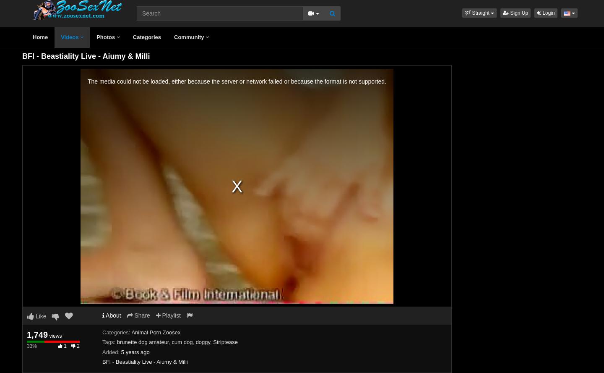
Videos (72, 37)
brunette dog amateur (143, 342)
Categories (147, 37)
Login (546, 13)
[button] (479, 13)
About (111, 315)
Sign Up (515, 13)
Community (191, 37)
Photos (108, 37)
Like (37, 316)
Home (40, 37)
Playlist (168, 315)
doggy (203, 342)
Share (138, 315)
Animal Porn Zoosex (155, 332)
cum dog (182, 342)
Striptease (225, 342)
